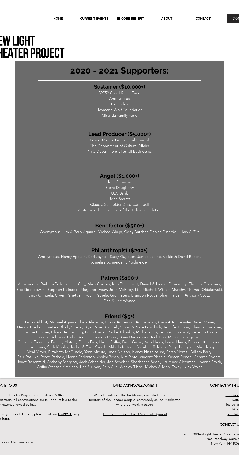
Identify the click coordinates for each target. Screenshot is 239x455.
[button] (167, 18)
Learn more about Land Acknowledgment (135, 414)
